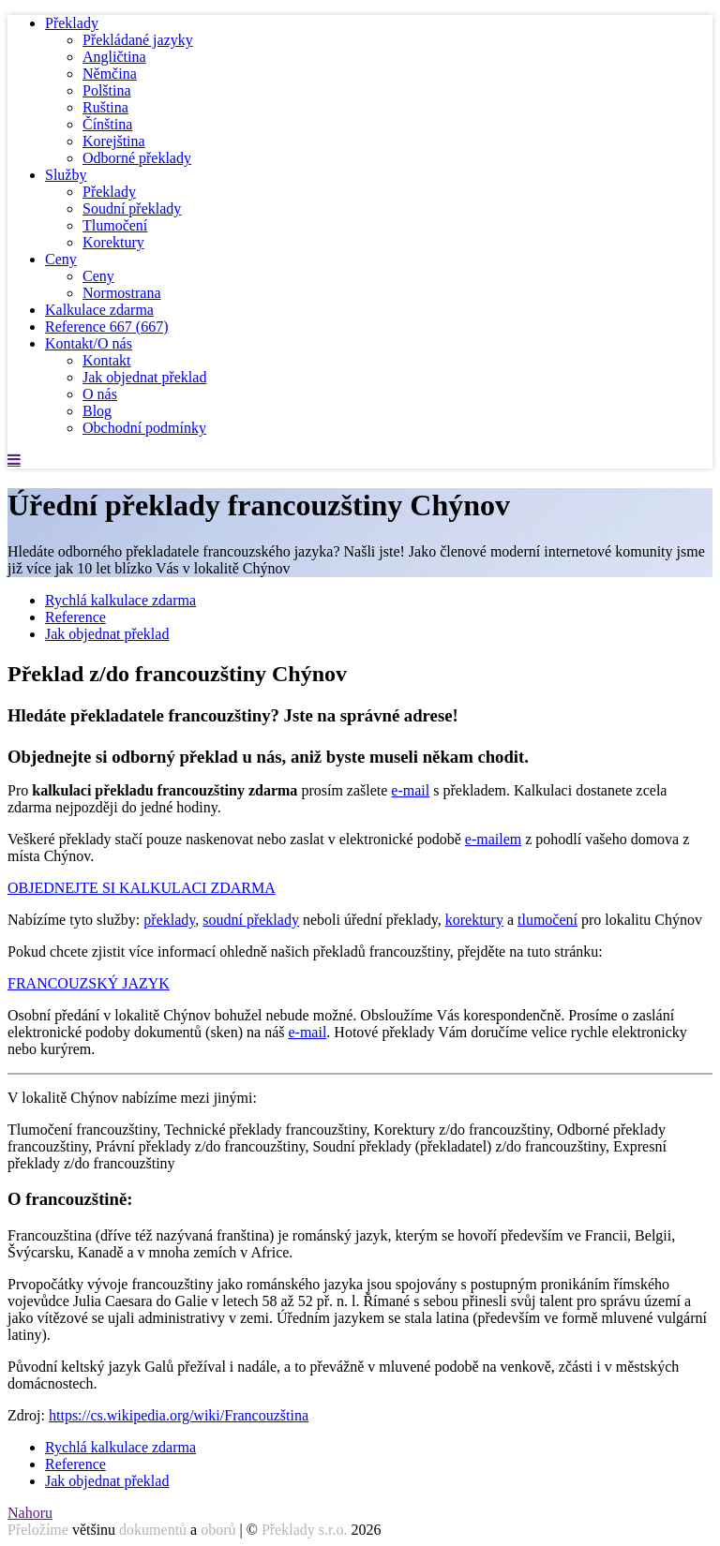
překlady (169, 920)
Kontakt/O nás (88, 343)
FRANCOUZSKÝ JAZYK (89, 983)
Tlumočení (114, 225)
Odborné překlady (136, 158)
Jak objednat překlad (144, 377)
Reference (107, 326)
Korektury (113, 242)
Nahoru (30, 1513)
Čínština (107, 124)
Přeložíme (38, 1530)
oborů (218, 1530)
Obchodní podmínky (144, 428)
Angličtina (114, 57)
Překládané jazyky (137, 40)
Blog (97, 411)
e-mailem (493, 839)
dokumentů (153, 1530)
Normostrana (121, 293)
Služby (65, 175)
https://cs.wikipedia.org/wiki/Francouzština (178, 1415)
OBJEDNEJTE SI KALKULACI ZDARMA (142, 888)
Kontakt (106, 360)
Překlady (71, 23)
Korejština (113, 141)
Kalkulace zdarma (99, 310)
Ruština (105, 107)
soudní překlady (250, 920)
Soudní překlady (131, 208)
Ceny (61, 259)
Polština (106, 90)
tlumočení (548, 920)
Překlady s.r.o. (305, 1530)
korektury (474, 920)
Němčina (109, 74)
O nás (99, 394)
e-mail (410, 790)
